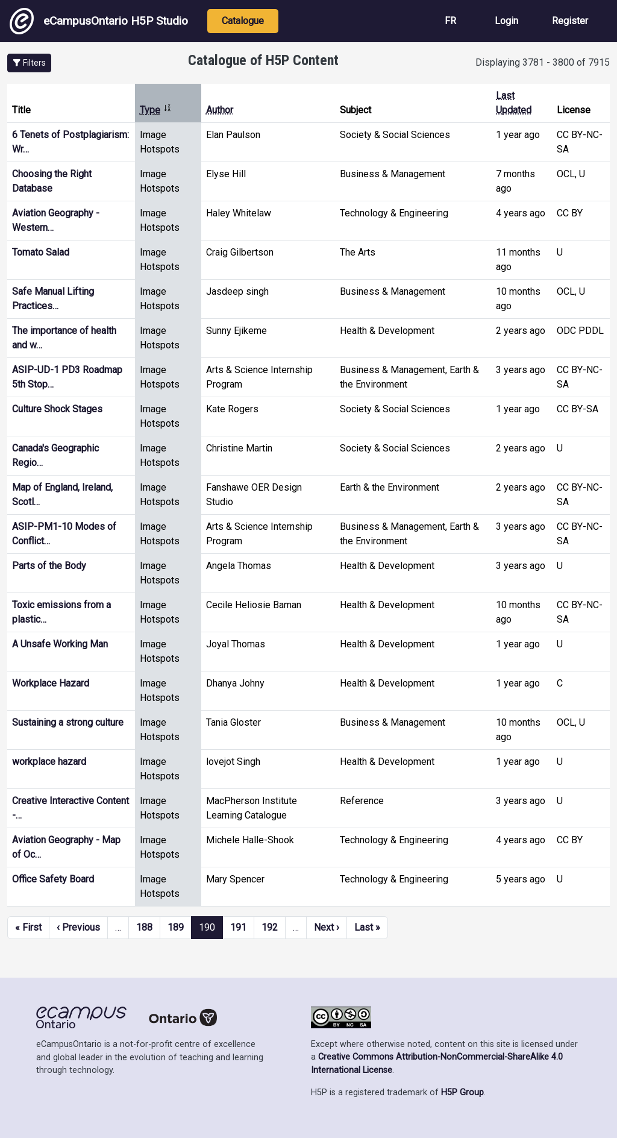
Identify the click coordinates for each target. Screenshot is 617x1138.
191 (238, 927)
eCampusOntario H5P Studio (99, 21)
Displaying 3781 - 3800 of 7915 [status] (542, 62)
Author (219, 110)
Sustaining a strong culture (68, 722)
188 (144, 927)
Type (156, 110)
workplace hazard (49, 761)
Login (506, 21)
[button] (29, 63)
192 (270, 927)
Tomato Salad (40, 252)
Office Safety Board (53, 879)
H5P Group (462, 1092)
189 (176, 927)
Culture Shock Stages (57, 409)
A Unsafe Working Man (60, 644)
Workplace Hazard (50, 683)
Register (570, 21)
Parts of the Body (49, 565)
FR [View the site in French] (450, 21)
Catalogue (243, 21)
